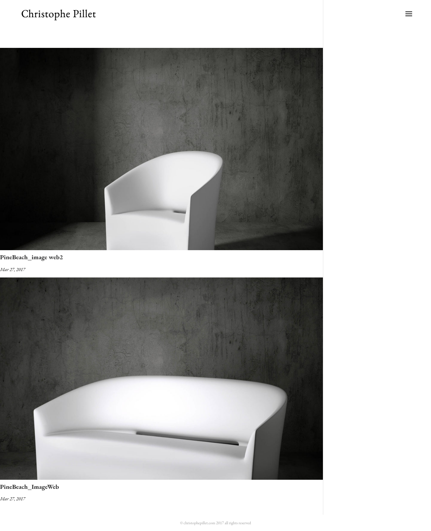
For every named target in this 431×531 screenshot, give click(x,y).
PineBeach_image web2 (31, 257)
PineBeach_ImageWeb (29, 486)
